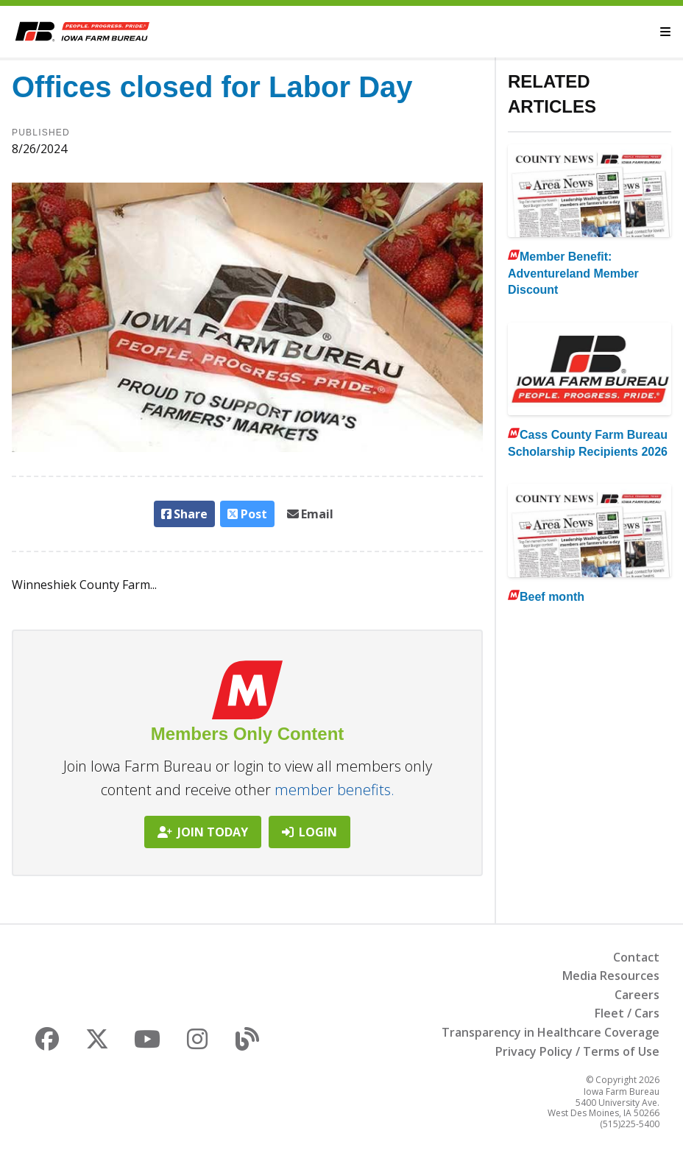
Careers (637, 995)
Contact (636, 957)
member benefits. (334, 790)
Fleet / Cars (627, 1013)
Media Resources (610, 975)
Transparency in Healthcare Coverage (550, 1032)
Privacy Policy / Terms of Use (577, 1051)
